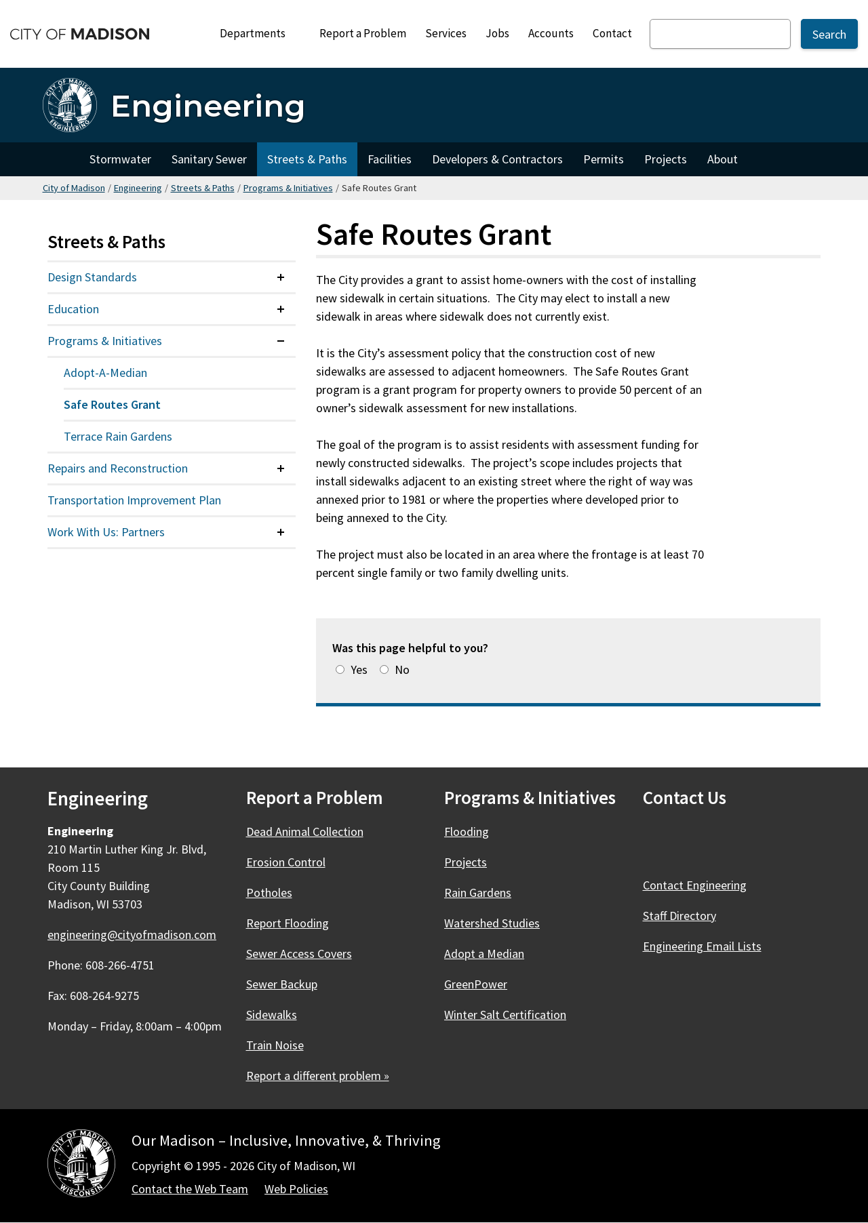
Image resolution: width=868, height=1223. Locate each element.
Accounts (551, 33)
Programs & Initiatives (288, 188)
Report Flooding (287, 923)
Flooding (466, 831)
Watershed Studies (492, 923)
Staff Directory (679, 915)
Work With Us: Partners (106, 532)
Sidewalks (271, 1014)
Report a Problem (362, 33)
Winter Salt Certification (505, 1014)
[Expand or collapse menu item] (281, 277)
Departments (259, 37)
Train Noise (275, 1045)
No (402, 669)
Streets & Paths (307, 159)
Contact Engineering (695, 885)
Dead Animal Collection (304, 831)
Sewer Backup (281, 984)
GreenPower (475, 984)
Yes (359, 669)
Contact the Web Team (190, 1189)
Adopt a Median (484, 953)
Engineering (138, 188)
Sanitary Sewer (209, 159)
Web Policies (296, 1189)
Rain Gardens (477, 892)
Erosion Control (286, 862)
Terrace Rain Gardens (118, 436)
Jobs (497, 33)
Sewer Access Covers (299, 953)
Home (61, 159)
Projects (665, 159)
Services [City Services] (446, 33)
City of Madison (74, 188)
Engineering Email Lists (702, 946)
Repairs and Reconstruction (117, 468)
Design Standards (92, 277)
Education (73, 309)
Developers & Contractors (497, 159)
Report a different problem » (317, 1075)
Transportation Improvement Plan (134, 500)
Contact (612, 33)
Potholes (269, 892)
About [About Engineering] (722, 159)
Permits (603, 159)
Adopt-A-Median (105, 372)
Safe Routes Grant (112, 404)
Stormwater (120, 159)
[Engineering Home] (174, 105)
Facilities (390, 159)
